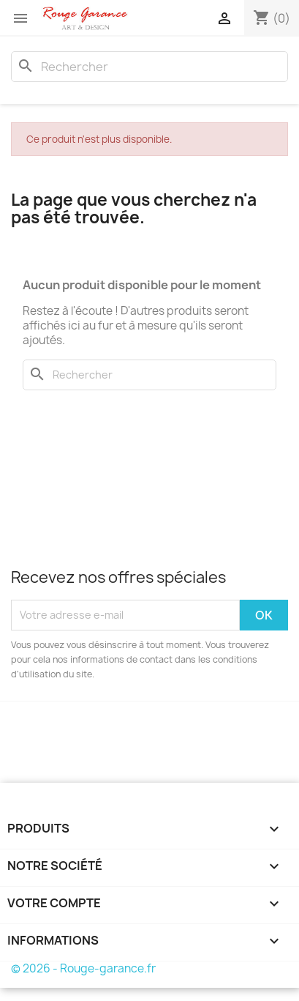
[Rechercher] (149, 66)
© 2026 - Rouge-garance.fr (83, 968)
